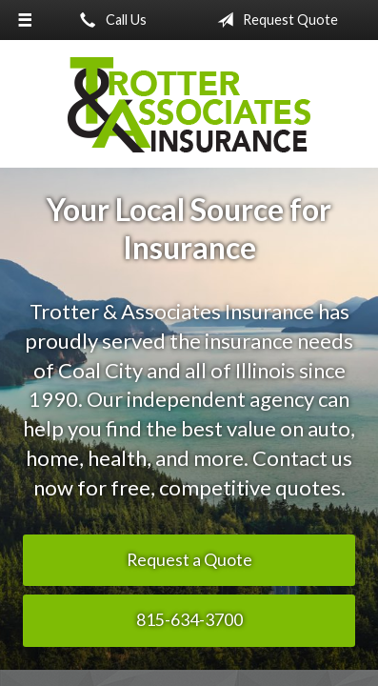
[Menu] (25, 20)
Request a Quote (189, 560)
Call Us (109, 20)
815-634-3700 (189, 620)
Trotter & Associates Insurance (189, 104)
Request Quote (273, 20)
